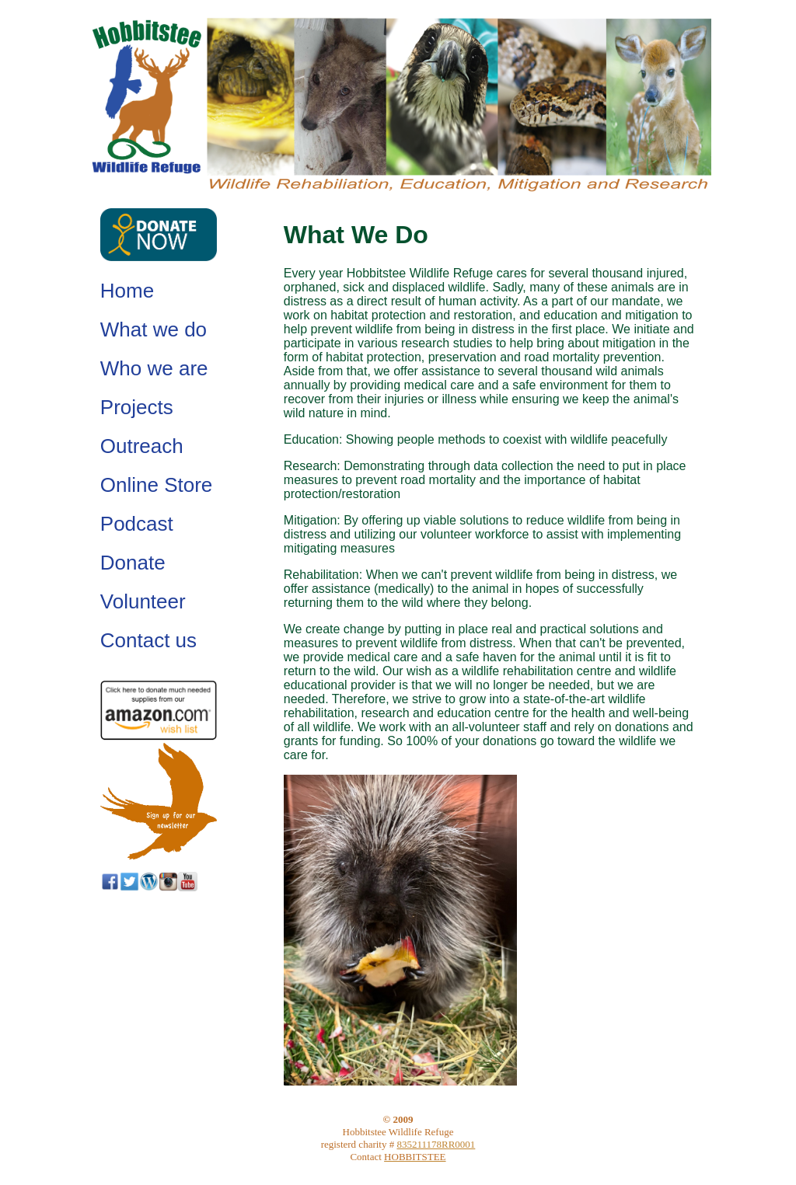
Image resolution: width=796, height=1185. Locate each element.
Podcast (136, 523)
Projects (136, 407)
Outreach (141, 446)
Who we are (154, 368)
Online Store (156, 485)
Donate (133, 562)
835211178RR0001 (435, 1144)
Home (127, 290)
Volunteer (143, 601)
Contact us (148, 640)
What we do (153, 329)
